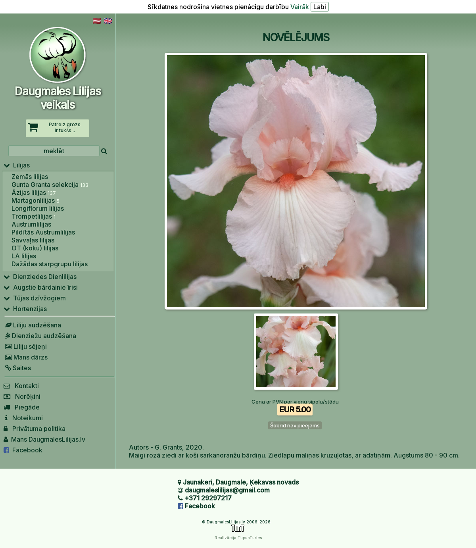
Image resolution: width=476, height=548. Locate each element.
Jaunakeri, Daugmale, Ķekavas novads (241, 482)
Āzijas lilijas (34, 192)
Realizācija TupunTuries (238, 537)
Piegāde (22, 407)
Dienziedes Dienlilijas (40, 277)
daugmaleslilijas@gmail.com (227, 490)
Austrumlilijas (31, 224)
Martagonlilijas (36, 200)
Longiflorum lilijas (38, 208)
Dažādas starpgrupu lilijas (50, 264)
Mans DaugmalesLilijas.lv (44, 439)
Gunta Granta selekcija (50, 184)
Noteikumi (23, 418)
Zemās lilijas (30, 177)
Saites (17, 368)
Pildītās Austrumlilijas (43, 232)
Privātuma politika (34, 429)
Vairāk (299, 7)
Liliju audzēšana (32, 325)
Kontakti (21, 386)
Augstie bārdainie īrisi (41, 287)
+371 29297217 (208, 498)
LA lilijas (24, 256)
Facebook (23, 450)
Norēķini (22, 396)
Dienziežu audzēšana (40, 336)
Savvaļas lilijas (33, 240)
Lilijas (17, 165)
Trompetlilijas (34, 216)
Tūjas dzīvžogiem (35, 298)
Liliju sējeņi (25, 346)
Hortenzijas (25, 309)
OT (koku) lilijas (35, 248)
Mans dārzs (26, 357)
